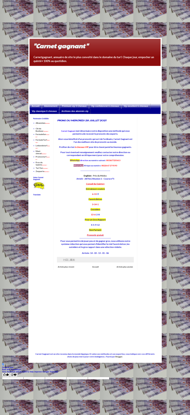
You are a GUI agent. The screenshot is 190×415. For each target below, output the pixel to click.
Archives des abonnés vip (74, 111)
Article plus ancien (125, 267)
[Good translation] (6, 375)
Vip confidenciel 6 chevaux (105, 106)
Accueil (36, 106)
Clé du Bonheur (42, 129)
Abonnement (50, 106)
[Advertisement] (77, 17)
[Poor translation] (14, 375)
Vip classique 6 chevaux (44, 111)
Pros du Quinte (41, 163)
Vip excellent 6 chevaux (136, 106)
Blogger (118, 356)
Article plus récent (66, 267)
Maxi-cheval (41, 152)
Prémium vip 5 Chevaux (74, 106)
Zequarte (42, 171)
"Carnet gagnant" (60, 46)
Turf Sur (42, 168)
